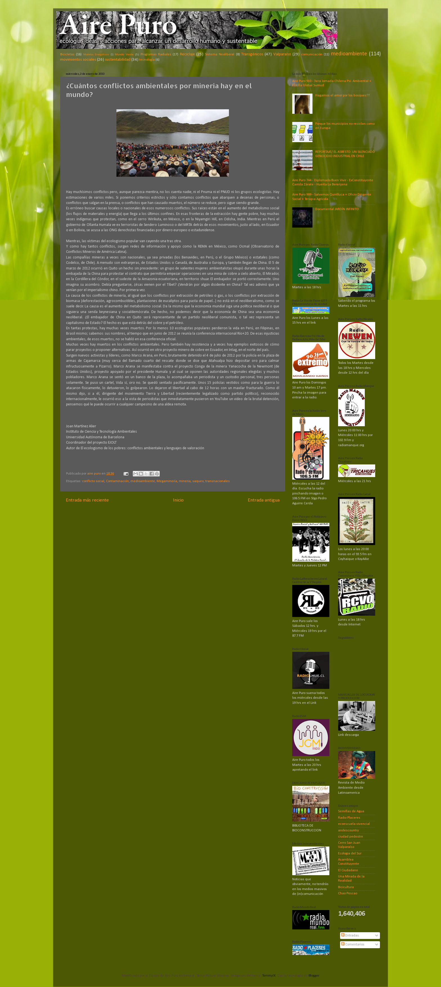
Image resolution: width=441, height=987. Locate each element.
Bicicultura (346, 887)
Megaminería (167, 481)
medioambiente (349, 54)
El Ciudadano (348, 870)
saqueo (198, 481)
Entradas (350, 935)
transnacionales (217, 481)
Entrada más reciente (87, 500)
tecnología (147, 60)
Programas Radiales (156, 54)
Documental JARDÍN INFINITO (337, 209)
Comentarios (352, 944)
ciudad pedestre (350, 836)
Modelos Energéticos (96, 54)
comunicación (311, 54)
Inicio (178, 500)
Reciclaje (187, 54)
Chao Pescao (347, 893)
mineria (185, 481)
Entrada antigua (264, 500)
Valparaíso (282, 54)
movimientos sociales (78, 60)
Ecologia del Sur (349, 853)
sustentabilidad (117, 60)
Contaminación (117, 481)
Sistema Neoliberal (219, 54)
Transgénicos (252, 54)
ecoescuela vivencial (354, 824)
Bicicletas (67, 54)
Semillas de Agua (351, 811)
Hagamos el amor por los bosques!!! (342, 95)
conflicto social (93, 481)
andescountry (348, 830)
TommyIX (269, 975)
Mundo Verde (124, 54)
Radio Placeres (349, 818)
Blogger (314, 975)
